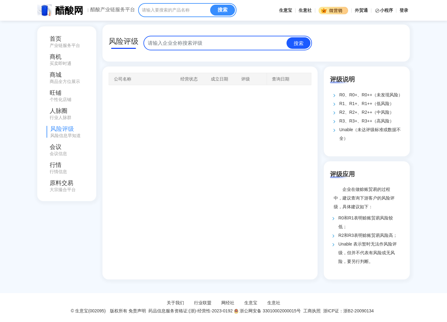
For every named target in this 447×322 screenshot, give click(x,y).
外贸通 (361, 10)
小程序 (384, 10)
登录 (404, 10)
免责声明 (137, 310)
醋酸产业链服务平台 (112, 9)
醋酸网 (69, 10)
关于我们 (175, 302)
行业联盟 (202, 302)
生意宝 (285, 10)
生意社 (305, 10)
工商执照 (312, 310)
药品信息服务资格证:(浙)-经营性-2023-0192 (190, 310)
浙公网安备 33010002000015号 (267, 310)
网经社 (227, 302)
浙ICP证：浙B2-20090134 (349, 310)
